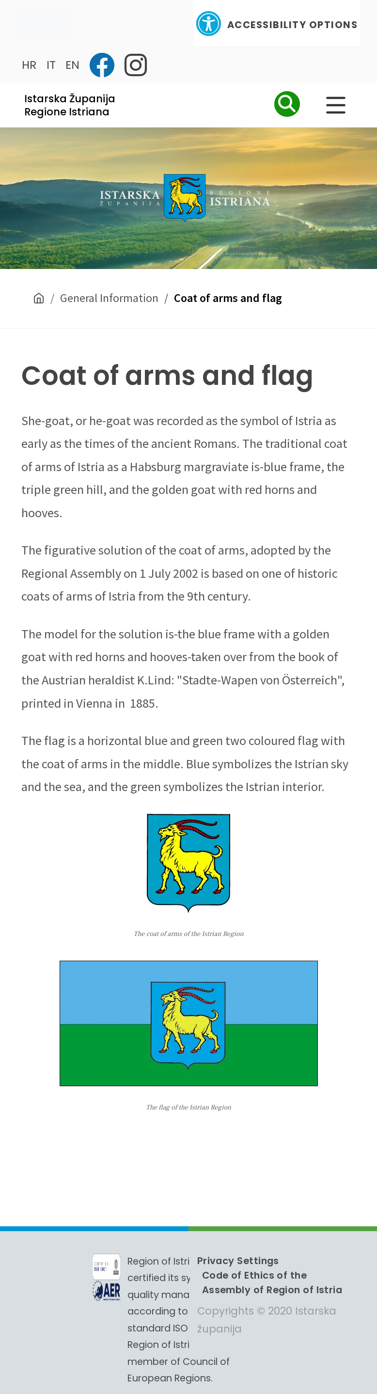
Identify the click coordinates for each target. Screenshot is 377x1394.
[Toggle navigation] (43, 23)
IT (51, 65)
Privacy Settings (238, 1260)
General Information (109, 297)
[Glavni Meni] (336, 105)
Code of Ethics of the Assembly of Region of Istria (272, 1282)
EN (72, 65)
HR (29, 65)
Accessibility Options (277, 24)
